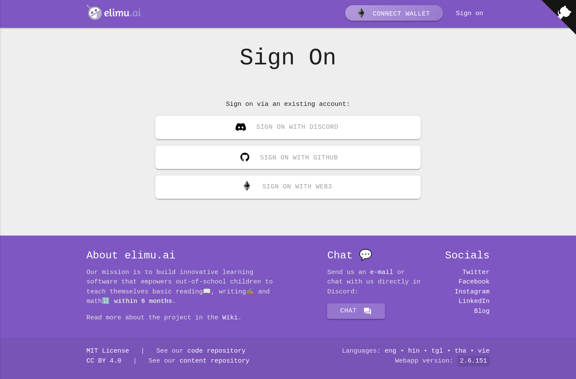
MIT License (107, 351)
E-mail (381, 272)
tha (460, 351)
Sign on (469, 14)
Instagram (472, 292)
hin (414, 351)
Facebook (474, 282)
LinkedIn (474, 301)
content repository (214, 361)
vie (484, 351)
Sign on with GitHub (287, 155)
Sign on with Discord (287, 128)
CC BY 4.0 (103, 361)
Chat (355, 311)
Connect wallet (393, 14)
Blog (482, 311)
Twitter (476, 272)
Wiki (230, 318)
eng (391, 351)
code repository (216, 351)
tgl (437, 351)
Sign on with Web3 (287, 187)
